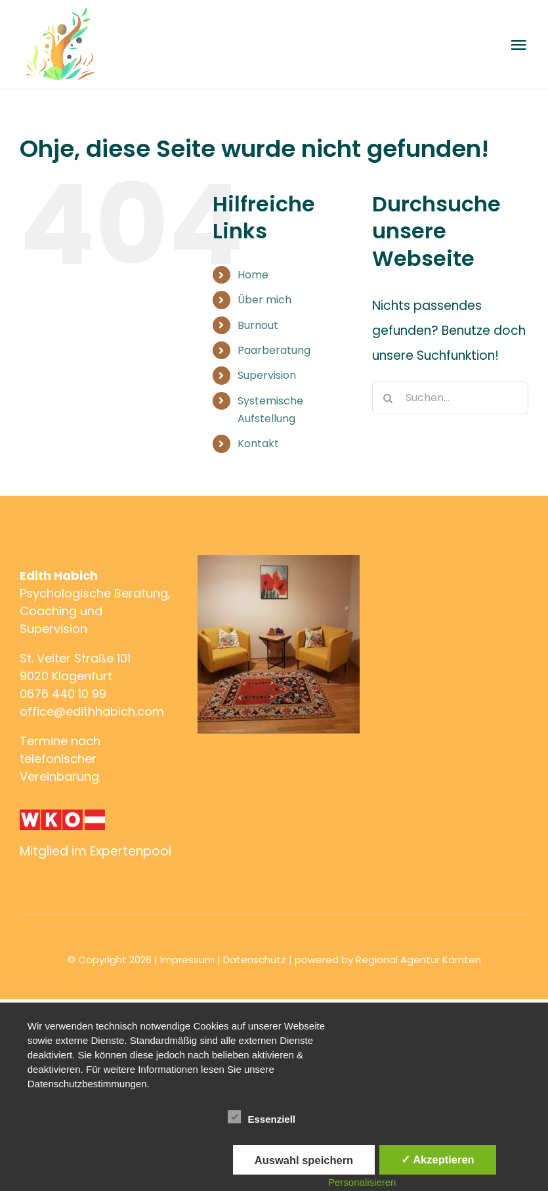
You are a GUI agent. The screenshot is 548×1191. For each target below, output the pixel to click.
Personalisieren (362, 1182)
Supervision (267, 375)
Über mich (264, 299)
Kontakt (258, 443)
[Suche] (388, 397)
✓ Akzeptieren (437, 1159)
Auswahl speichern (304, 1160)
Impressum (187, 959)
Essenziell (261, 1117)
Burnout (258, 325)
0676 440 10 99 (63, 693)
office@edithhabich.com (92, 711)
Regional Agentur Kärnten (418, 959)
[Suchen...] (450, 397)
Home (253, 274)
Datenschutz (254, 959)
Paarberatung (274, 350)
